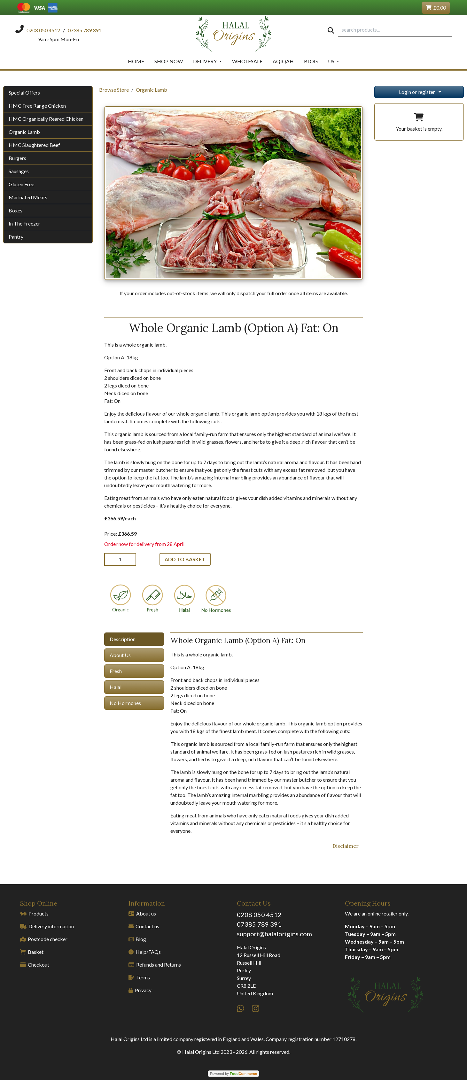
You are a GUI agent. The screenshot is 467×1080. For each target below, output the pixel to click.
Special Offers (24, 92)
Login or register (417, 92)
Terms (139, 977)
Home (136, 61)
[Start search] (330, 30)
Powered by (233, 1074)
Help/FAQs (144, 952)
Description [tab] (123, 639)
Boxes (15, 210)
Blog (311, 61)
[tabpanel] (266, 733)
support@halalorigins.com (274, 934)
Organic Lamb (24, 132)
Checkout (34, 964)
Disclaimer (345, 846)
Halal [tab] (115, 687)
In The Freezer (24, 223)
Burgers (17, 158)
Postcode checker (43, 939)
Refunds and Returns (154, 964)
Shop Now (168, 61)
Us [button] (331, 61)
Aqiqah (283, 61)
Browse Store (114, 90)
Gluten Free (21, 184)
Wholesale (247, 61)
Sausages (19, 171)
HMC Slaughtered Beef (34, 145)
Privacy (140, 990)
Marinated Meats (28, 197)
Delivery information (47, 926)
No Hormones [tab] (125, 703)
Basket (31, 952)
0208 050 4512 (259, 914)
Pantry (16, 237)
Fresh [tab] (116, 671)
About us (142, 913)
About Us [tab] (120, 655)
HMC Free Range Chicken (37, 106)
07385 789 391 (259, 924)
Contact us (143, 926)
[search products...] (395, 30)
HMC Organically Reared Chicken (46, 119)
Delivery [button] (205, 61)
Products (34, 913)
